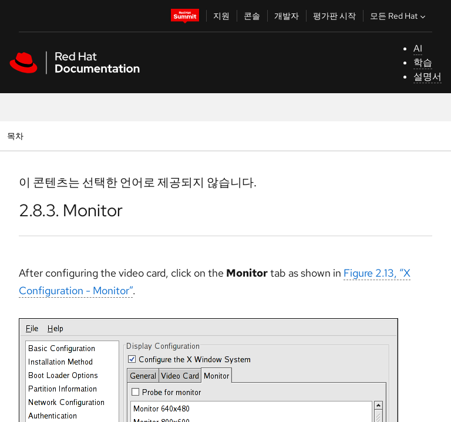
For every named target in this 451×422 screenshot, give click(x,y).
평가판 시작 (334, 16)
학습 (422, 62)
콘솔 (252, 16)
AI (417, 48)
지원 (221, 16)
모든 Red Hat (399, 16)
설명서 (427, 76)
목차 (16, 135)
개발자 (286, 16)
